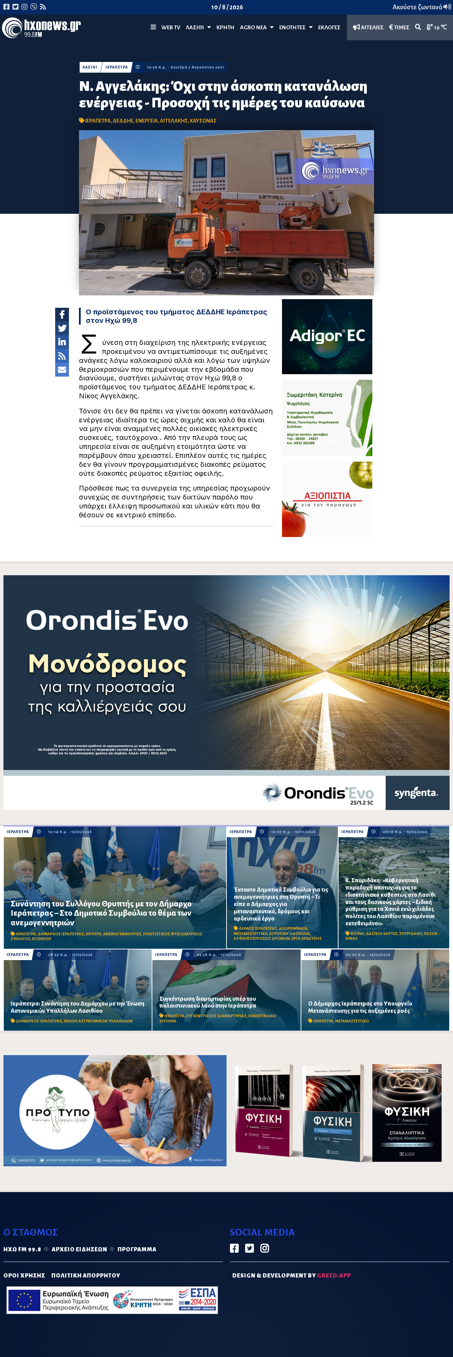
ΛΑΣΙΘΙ (90, 67)
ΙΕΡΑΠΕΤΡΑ (116, 67)
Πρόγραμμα (137, 1249)
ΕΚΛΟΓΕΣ (329, 27)
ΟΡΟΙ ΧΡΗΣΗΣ (24, 1276)
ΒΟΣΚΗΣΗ (41, 939)
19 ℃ (437, 27)
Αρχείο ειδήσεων (79, 1249)
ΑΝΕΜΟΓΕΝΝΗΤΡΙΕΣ (122, 934)
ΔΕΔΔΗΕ (123, 121)
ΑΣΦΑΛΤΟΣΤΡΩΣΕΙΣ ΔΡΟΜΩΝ (262, 938)
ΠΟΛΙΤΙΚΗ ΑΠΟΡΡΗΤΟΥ (85, 1276)
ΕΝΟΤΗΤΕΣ (296, 27)
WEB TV (170, 27)
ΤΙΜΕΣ (399, 27)
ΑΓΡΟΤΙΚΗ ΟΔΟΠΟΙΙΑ (289, 934)
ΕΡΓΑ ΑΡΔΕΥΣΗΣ (307, 938)
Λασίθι (198, 27)
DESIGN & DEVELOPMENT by (291, 1276)
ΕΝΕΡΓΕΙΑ (146, 121)
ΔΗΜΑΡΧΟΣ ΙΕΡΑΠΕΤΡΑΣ (61, 934)
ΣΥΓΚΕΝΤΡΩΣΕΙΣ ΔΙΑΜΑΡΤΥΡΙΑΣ (216, 1016)
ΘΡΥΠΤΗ (93, 934)
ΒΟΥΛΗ (357, 934)
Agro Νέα (257, 27)
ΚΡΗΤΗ (225, 27)
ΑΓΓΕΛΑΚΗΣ (174, 121)
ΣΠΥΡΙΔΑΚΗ (410, 934)
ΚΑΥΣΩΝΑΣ (203, 121)
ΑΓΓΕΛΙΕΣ (368, 27)
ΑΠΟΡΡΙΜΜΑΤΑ (293, 928)
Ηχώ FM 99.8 (22, 1249)
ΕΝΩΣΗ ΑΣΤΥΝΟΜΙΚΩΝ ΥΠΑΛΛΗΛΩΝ (98, 1021)
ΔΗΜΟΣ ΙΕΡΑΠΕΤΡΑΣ (258, 928)
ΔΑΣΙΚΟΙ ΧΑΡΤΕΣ (381, 934)
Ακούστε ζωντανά (422, 7)
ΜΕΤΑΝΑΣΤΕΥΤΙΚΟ (251, 934)
